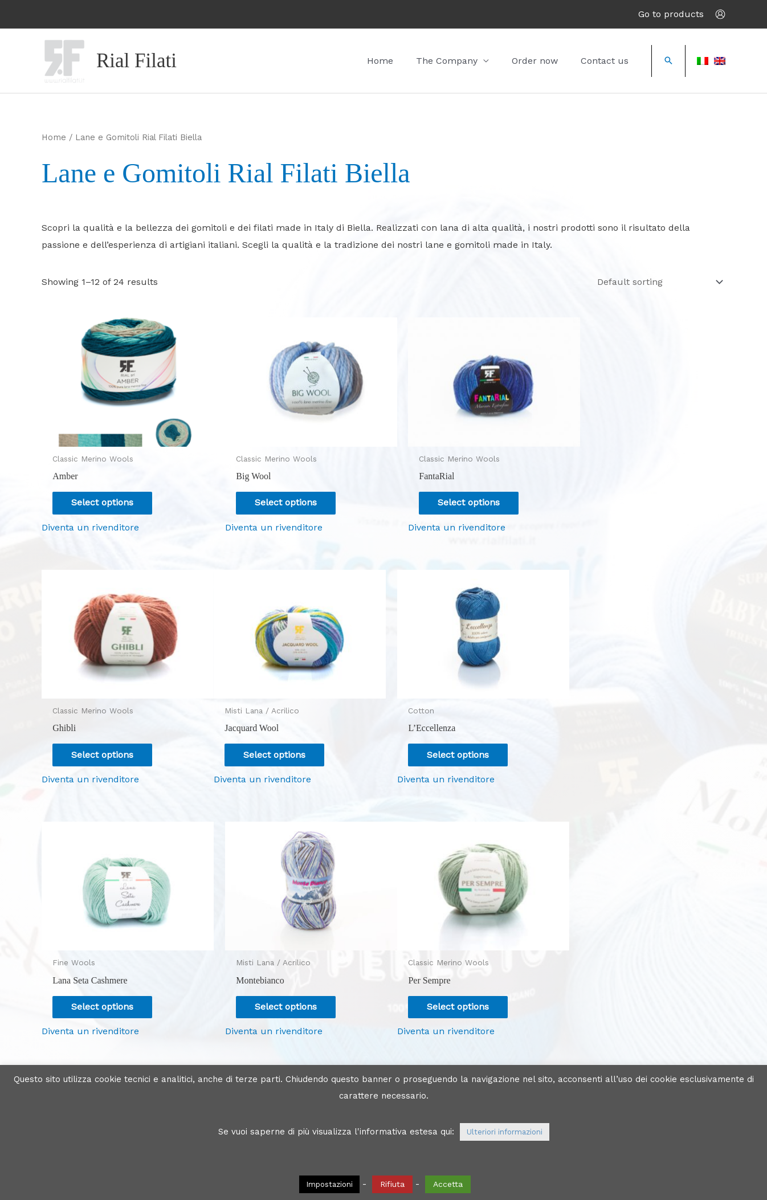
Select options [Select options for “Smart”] (280, 986)
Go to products (671, 14)
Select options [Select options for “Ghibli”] (628, 495)
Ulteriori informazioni (504, 1132)
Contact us (610, 60)
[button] (668, 61)
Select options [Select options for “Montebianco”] (628, 741)
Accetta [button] (448, 1184)
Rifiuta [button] (392, 1184)
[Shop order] (657, 282)
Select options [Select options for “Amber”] (106, 495)
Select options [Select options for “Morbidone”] (628, 986)
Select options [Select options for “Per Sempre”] (106, 986)
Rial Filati (136, 61)
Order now (552, 60)
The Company (475, 60)
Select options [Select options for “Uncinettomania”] (454, 986)
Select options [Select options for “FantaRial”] (454, 495)
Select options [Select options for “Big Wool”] (280, 495)
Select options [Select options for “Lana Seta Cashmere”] (454, 741)
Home (420, 60)
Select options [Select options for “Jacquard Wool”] (106, 741)
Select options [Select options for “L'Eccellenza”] (280, 741)
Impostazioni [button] (329, 1184)
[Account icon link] (720, 14)
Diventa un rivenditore (90, 520)
